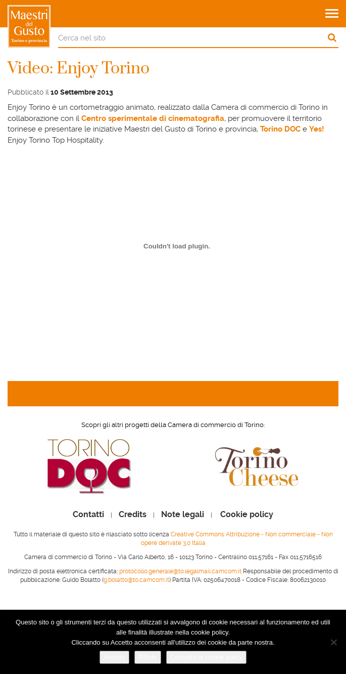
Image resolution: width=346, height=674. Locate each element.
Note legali (182, 514)
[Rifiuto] (333, 642)
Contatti (88, 514)
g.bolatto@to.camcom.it (136, 579)
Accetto (114, 657)
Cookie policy (246, 514)
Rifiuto (147, 657)
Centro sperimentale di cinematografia (152, 118)
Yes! (316, 129)
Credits (132, 514)
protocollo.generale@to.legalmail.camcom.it (180, 571)
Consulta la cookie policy (206, 657)
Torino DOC (280, 129)
